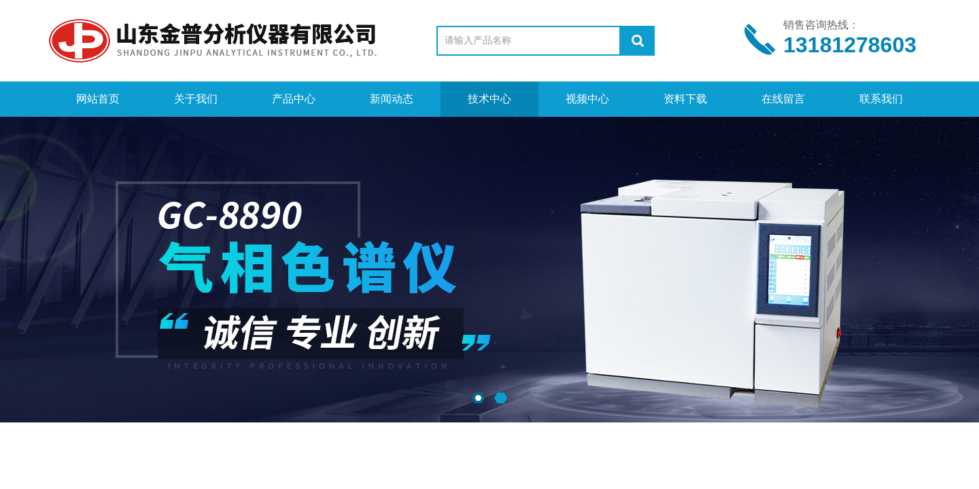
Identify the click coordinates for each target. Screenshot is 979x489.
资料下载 (685, 99)
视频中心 (587, 99)
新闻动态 (391, 99)
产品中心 (293, 99)
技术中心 (489, 99)
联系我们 (881, 99)
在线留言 (783, 99)
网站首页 (98, 99)
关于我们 (196, 99)
